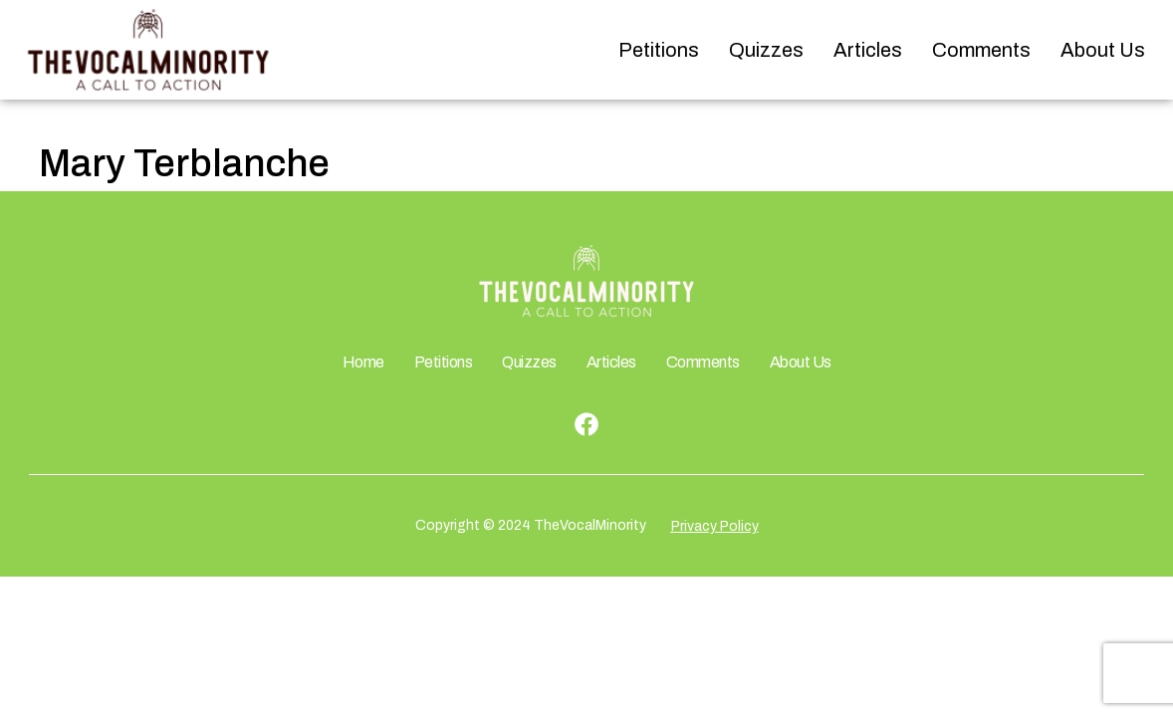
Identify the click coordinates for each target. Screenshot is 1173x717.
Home (363, 362)
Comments (981, 50)
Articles (867, 50)
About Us (1102, 50)
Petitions (658, 50)
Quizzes (766, 50)
